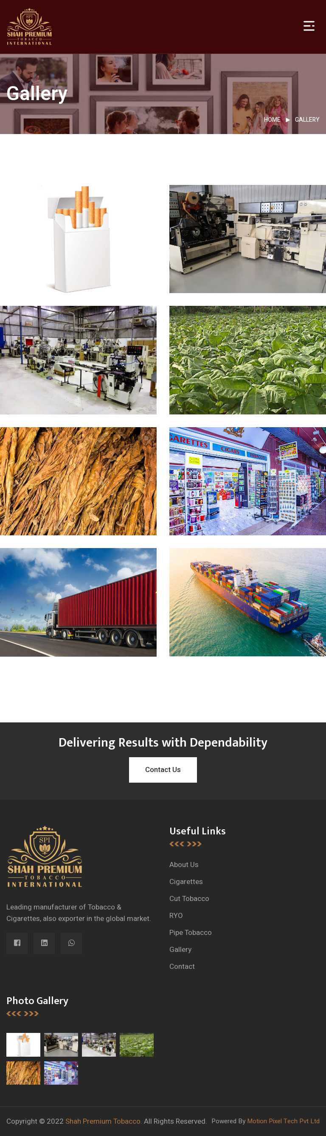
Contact (182, 966)
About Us (184, 864)
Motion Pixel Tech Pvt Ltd (283, 1121)
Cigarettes (186, 881)
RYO (176, 915)
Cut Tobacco (189, 898)
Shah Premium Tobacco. (103, 1121)
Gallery (307, 119)
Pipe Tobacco (190, 932)
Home (272, 119)
